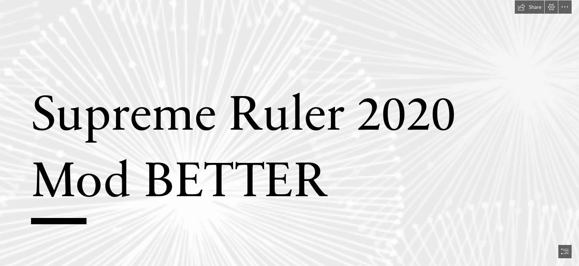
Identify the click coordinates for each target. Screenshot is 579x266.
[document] (289, 133)
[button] (529, 7)
